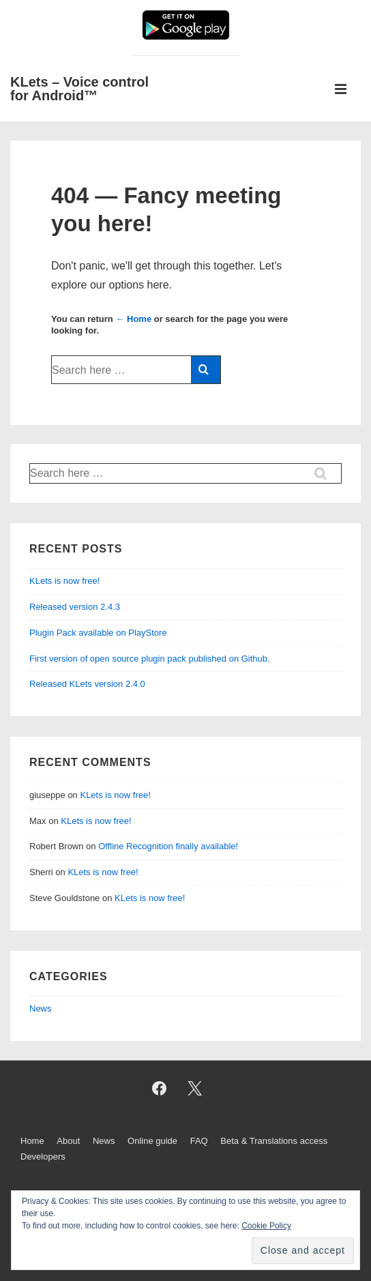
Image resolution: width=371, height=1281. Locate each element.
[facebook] (159, 1088)
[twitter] (195, 1088)
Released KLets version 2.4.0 (87, 684)
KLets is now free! (64, 581)
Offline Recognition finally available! (168, 846)
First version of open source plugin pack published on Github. (149, 658)
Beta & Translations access (273, 1141)
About (68, 1141)
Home (32, 1141)
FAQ (199, 1141)
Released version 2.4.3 (74, 607)
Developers (42, 1156)
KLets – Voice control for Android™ (79, 88)
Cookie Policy (266, 1226)
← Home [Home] (133, 319)
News (40, 1008)
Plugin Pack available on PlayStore (98, 633)
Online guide (152, 1141)
